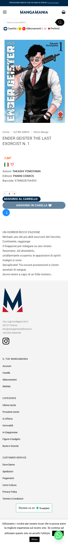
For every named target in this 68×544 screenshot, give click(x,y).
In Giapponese (10, 432)
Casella (6, 372)
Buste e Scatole (11, 446)
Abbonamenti (10, 379)
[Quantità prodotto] (9, 193)
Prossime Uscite (11, 412)
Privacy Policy (10, 491)
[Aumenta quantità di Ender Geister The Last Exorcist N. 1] (14, 193)
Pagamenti (8, 478)
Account (7, 366)
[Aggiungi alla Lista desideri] (12, 164)
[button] (5, 12)
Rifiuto (34, 539)
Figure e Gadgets (11, 439)
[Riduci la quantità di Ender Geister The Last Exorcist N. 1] (5, 193)
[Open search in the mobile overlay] (34, 22)
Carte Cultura (9, 485)
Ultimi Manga (40, 132)
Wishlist (7, 386)
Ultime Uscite (9, 405)
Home (6, 132)
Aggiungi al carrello (21, 199)
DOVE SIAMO (53, 3)
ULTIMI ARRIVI (21, 132)
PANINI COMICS (23, 176)
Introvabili (8, 425)
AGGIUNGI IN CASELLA (34, 205)
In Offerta (8, 418)
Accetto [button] (58, 533)
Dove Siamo (9, 464)
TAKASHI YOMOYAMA (26, 171)
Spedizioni (8, 471)
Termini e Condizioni (13, 498)
